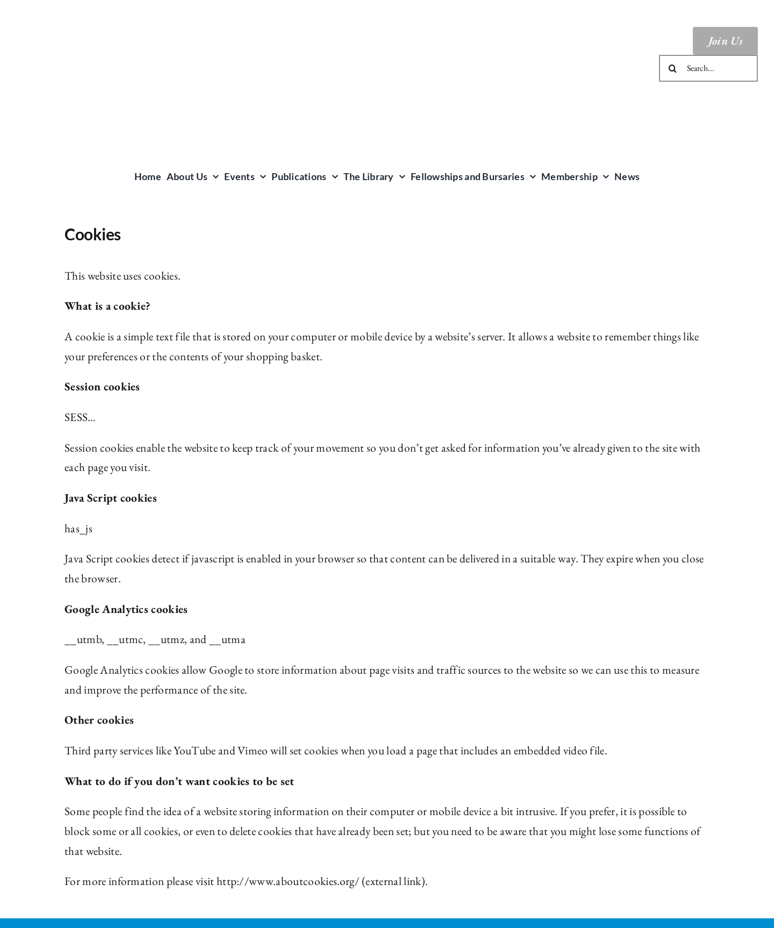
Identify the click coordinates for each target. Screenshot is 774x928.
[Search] (672, 68)
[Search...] (708, 68)
